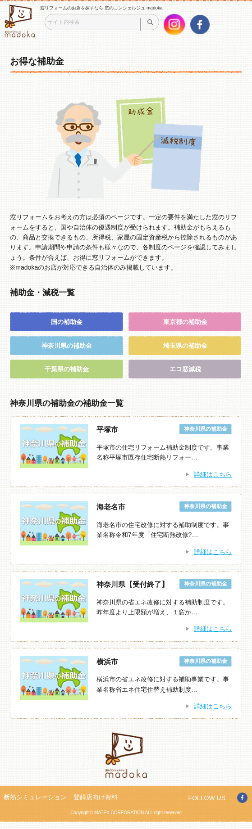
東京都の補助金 (185, 321)
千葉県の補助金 (67, 369)
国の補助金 (66, 321)
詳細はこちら (213, 474)
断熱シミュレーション (35, 797)
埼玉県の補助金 (185, 345)
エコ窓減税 (185, 369)
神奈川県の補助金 (66, 345)
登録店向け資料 (95, 797)
